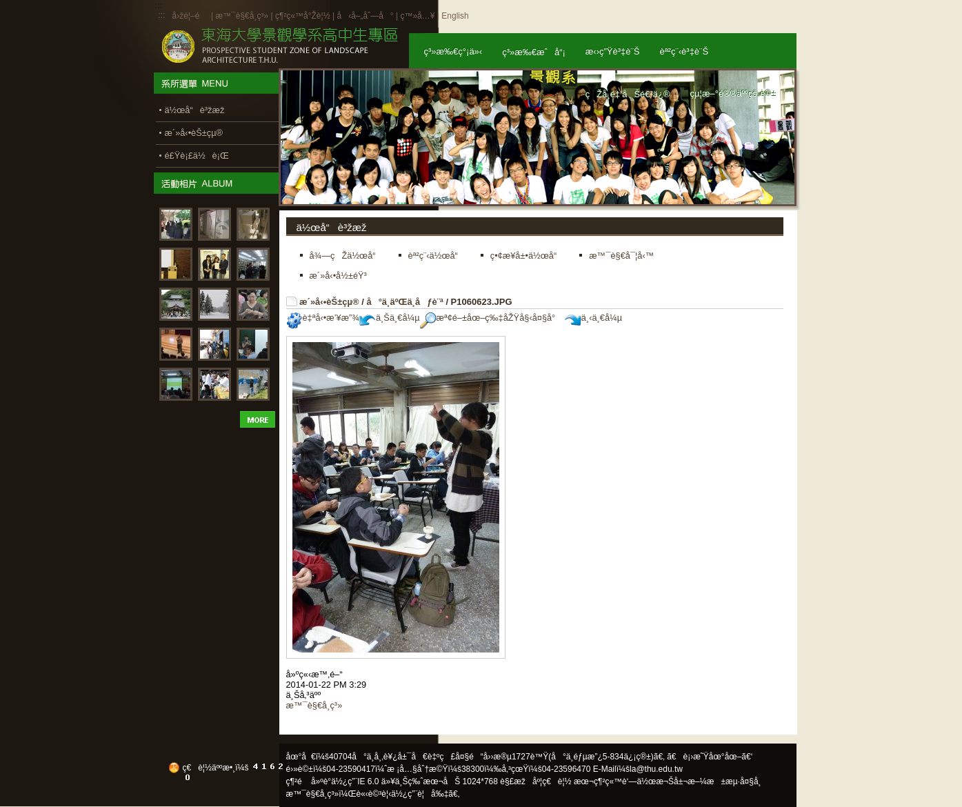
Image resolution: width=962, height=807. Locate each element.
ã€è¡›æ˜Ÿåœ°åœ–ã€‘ (709, 756)
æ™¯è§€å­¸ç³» (242, 16)
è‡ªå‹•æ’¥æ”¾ (322, 317)
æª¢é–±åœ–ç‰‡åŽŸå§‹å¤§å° (491, 317)
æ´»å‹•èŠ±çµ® (329, 302)
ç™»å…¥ (417, 16)
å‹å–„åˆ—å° (365, 16)
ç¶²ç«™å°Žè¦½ (302, 16)
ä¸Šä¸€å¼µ (389, 317)
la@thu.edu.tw (656, 769)
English (454, 16)
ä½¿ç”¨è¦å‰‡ (419, 794)
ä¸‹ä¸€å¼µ (593, 317)
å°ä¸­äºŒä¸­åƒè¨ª (404, 302)
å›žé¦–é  (190, 16)
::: (162, 15)
